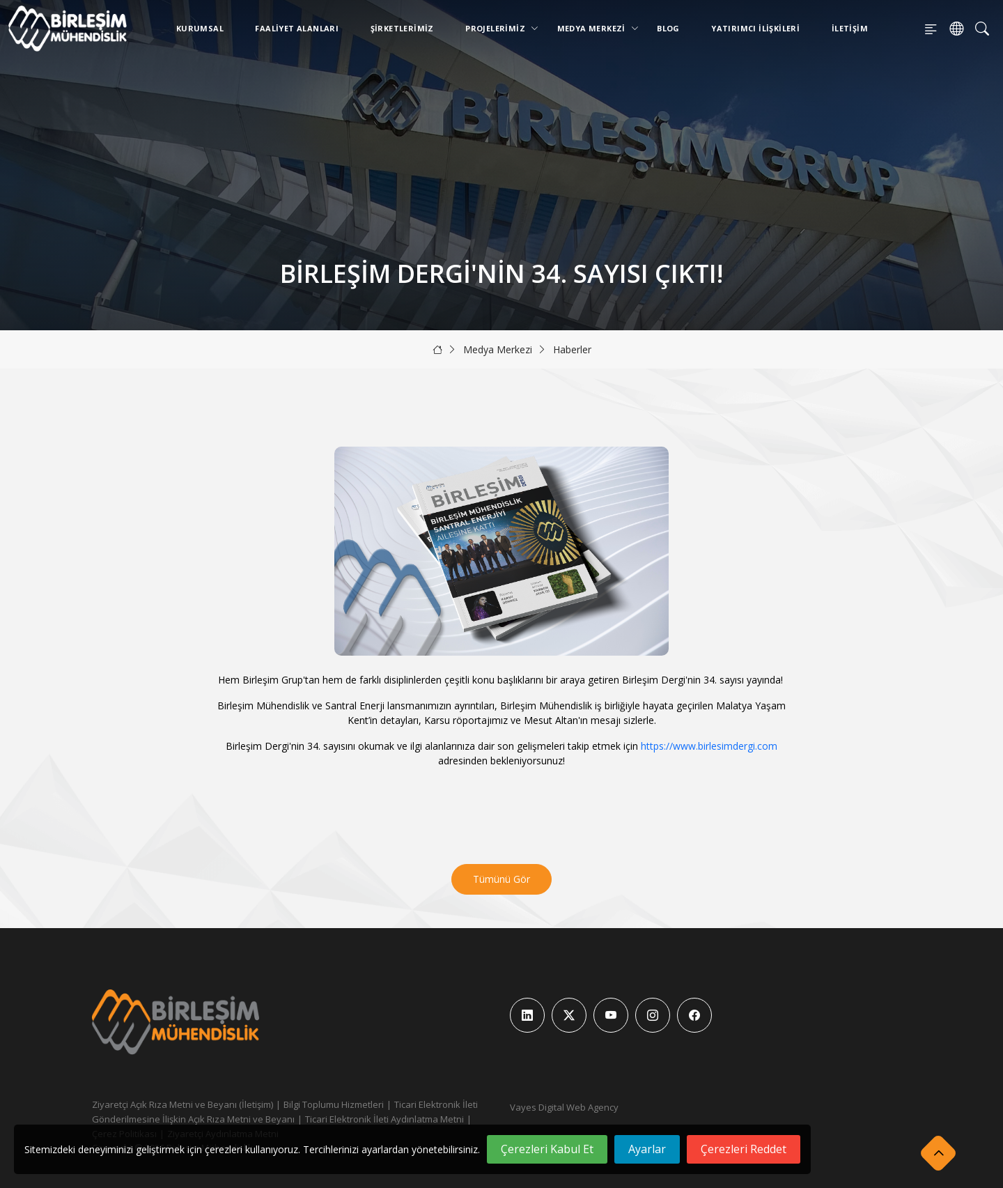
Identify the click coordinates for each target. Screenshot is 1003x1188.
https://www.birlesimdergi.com (709, 746)
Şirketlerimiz (402, 28)
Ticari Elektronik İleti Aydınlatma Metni (384, 1119)
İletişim (850, 28)
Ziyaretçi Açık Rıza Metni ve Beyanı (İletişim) (182, 1104)
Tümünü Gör (501, 879)
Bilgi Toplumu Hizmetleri (333, 1104)
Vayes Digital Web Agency (564, 1107)
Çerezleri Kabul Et (547, 1149)
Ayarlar (647, 1149)
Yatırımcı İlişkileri (755, 28)
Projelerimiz (498, 28)
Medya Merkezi (594, 28)
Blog (668, 28)
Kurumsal (200, 28)
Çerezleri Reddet (743, 1149)
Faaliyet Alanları (297, 28)
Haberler (572, 349)
